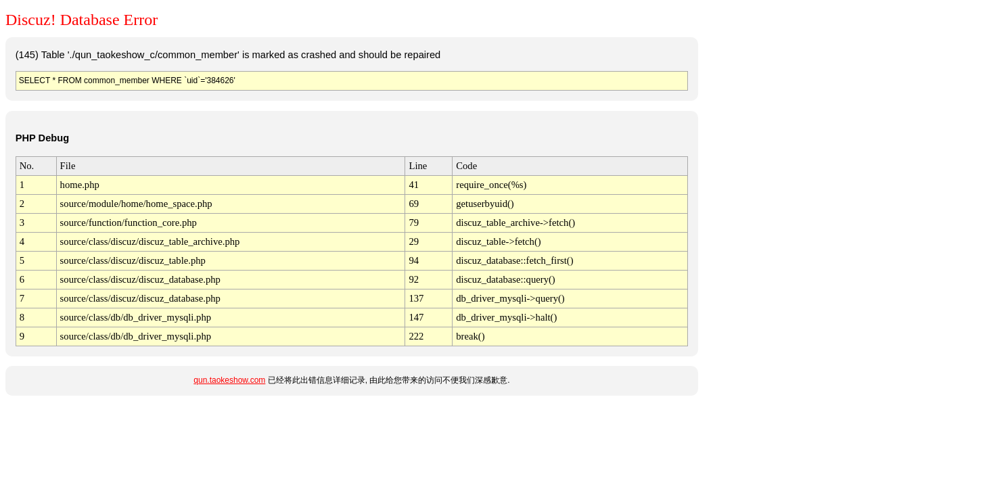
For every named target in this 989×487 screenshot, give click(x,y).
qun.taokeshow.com (229, 380)
